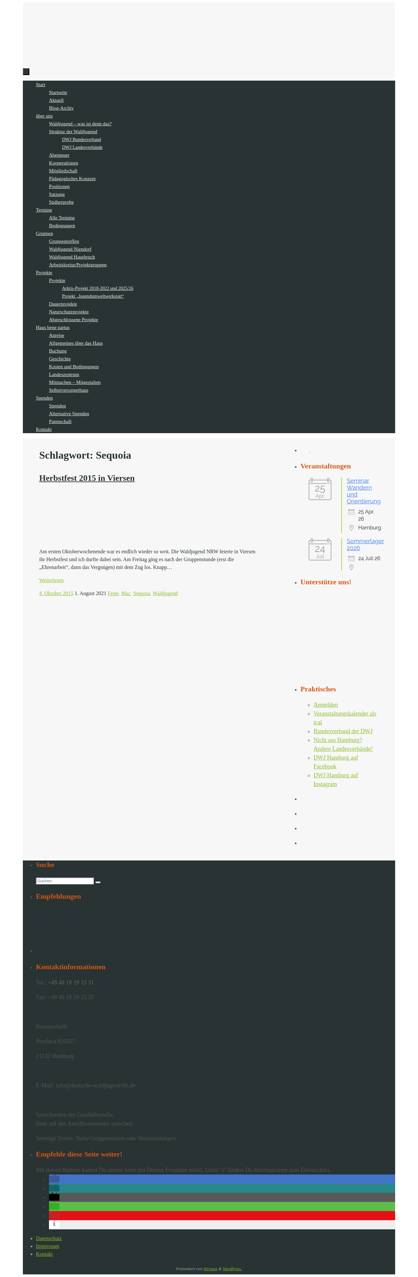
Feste (113, 593)
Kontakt (44, 1254)
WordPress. (232, 1268)
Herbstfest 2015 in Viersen (87, 478)
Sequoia (141, 593)
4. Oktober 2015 (56, 593)
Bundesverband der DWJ (343, 731)
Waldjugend (165, 593)
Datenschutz (49, 1238)
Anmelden (326, 705)
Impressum (47, 1246)
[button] (54, 1179)
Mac (126, 593)
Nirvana (210, 1268)
